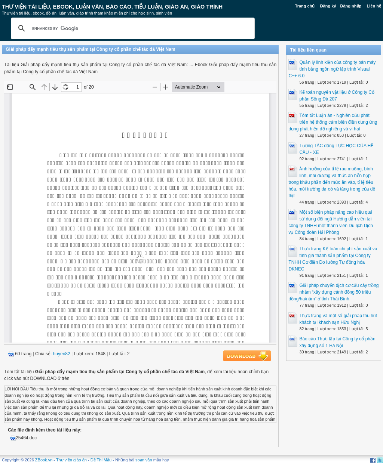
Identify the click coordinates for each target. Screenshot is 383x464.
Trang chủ (305, 6)
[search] (131, 28)
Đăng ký (328, 6)
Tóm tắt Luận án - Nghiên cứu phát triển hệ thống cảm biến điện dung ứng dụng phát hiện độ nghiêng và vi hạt (332, 122)
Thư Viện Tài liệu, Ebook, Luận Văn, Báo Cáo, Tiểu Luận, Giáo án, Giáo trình (112, 7)
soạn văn (143, 460)
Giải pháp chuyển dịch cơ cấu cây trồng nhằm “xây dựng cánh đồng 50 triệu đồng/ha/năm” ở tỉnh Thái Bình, (333, 292)
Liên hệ (374, 6)
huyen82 (61, 353)
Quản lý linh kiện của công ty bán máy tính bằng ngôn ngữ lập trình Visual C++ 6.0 (332, 69)
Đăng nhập (351, 6)
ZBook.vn (43, 460)
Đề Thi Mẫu (101, 460)
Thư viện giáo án (71, 460)
